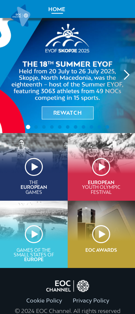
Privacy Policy (91, 300)
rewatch (67, 113)
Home (56, 9)
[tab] (28, 127)
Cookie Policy (44, 300)
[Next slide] (126, 75)
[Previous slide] (9, 75)
